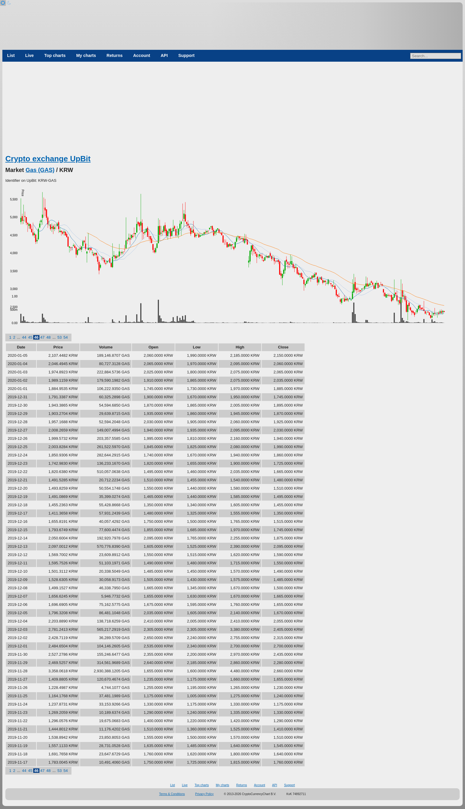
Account (141, 55)
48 (48, 337)
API (164, 55)
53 (60, 337)
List (11, 55)
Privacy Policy (204, 794)
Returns (114, 55)
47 (42, 337)
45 (30, 337)
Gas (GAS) (40, 170)
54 (65, 337)
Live (29, 55)
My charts (86, 55)
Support (186, 55)
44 (24, 337)
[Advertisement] (232, 109)
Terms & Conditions (172, 794)
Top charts (55, 55)
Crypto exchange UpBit (48, 158)
